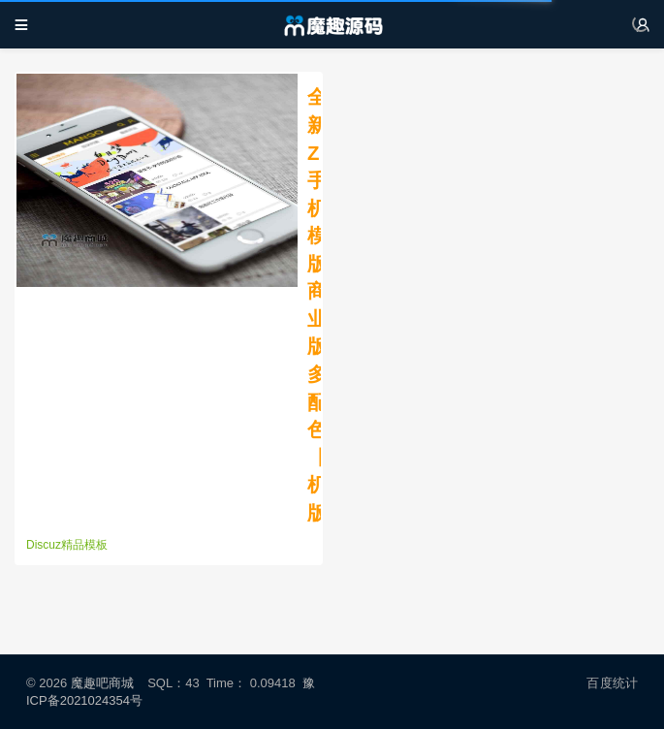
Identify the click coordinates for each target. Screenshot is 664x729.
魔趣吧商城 (102, 683)
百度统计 (612, 683)
